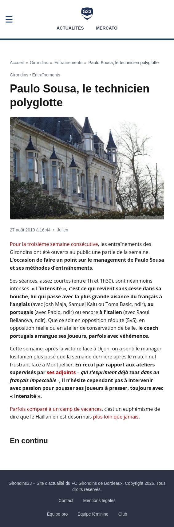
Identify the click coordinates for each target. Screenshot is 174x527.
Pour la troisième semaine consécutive (54, 244)
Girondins (39, 62)
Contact (65, 500)
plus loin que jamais (116, 416)
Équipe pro (57, 514)
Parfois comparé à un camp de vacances (56, 409)
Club (122, 514)
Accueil (17, 62)
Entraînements (68, 62)
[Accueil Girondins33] (87, 13)
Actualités (70, 28)
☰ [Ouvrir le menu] (9, 19)
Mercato (106, 28)
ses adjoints (61, 372)
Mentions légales (99, 500)
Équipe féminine (92, 514)
